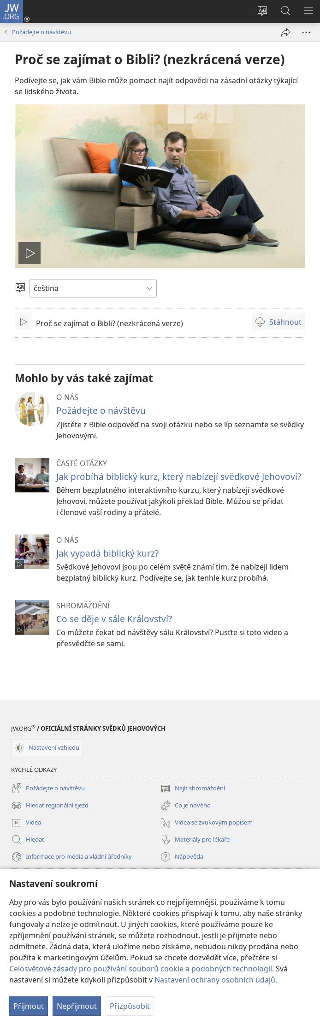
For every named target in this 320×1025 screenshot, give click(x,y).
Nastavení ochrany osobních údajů (214, 980)
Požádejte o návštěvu (41, 32)
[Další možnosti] (306, 32)
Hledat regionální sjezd (50, 805)
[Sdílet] (286, 32)
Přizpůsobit (130, 1006)
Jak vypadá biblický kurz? (107, 553)
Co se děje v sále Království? (114, 619)
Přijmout (28, 1006)
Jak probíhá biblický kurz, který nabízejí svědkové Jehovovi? (178, 476)
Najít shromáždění (192, 788)
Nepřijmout (77, 1006)
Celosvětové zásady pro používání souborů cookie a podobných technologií (140, 969)
